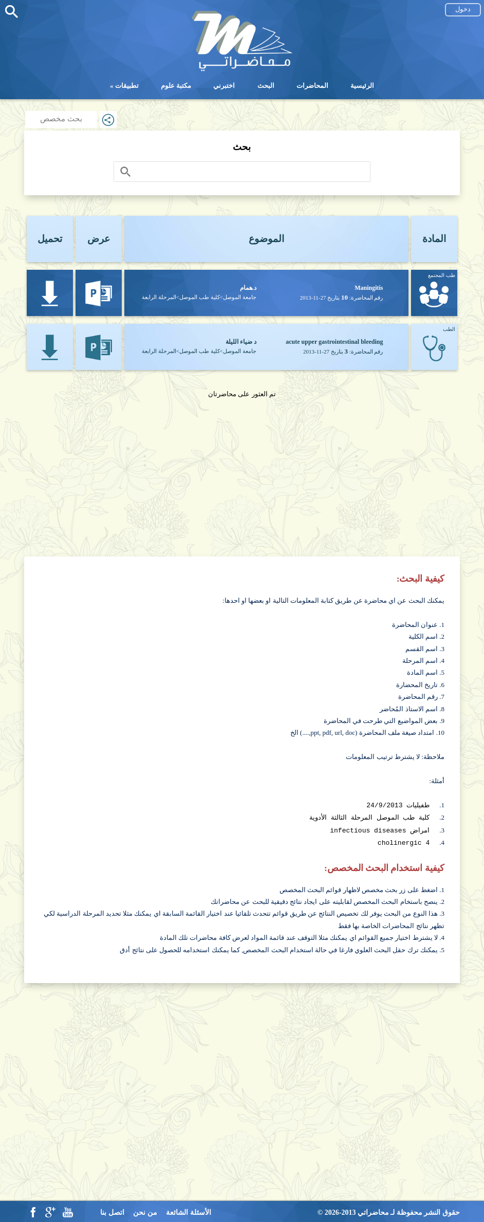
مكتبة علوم (176, 85)
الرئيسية (362, 85)
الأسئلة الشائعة (188, 1210)
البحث (265, 85)
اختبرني (224, 85)
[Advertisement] (242, 472)
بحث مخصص (61, 119)
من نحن (145, 1210)
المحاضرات (312, 85)
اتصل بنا (112, 1210)
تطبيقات (127, 85)
